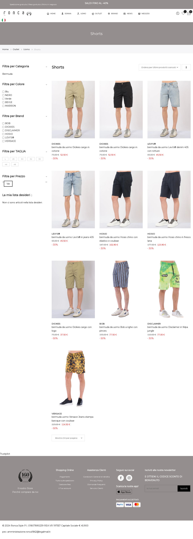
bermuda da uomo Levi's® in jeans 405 (73, 237)
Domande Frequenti (96, 484)
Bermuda (7, 74)
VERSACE (10, 141)
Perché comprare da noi (25, 492)
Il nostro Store (25, 488)
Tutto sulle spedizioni (65, 480)
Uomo (26, 49)
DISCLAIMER (12, 130)
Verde (8, 98)
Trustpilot (5, 453)
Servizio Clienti (96, 488)
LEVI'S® (9, 137)
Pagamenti (65, 477)
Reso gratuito (35, 4)
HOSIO (9, 134)
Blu (7, 91)
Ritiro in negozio (49, 4)
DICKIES (10, 127)
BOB (7, 123)
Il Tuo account (65, 488)
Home (5, 49)
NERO (8, 95)
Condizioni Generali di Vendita (96, 477)
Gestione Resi (65, 484)
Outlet (16, 49)
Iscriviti (184, 488)
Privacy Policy (96, 480)
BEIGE (8, 102)
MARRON (10, 105)
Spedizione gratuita (18, 4)
